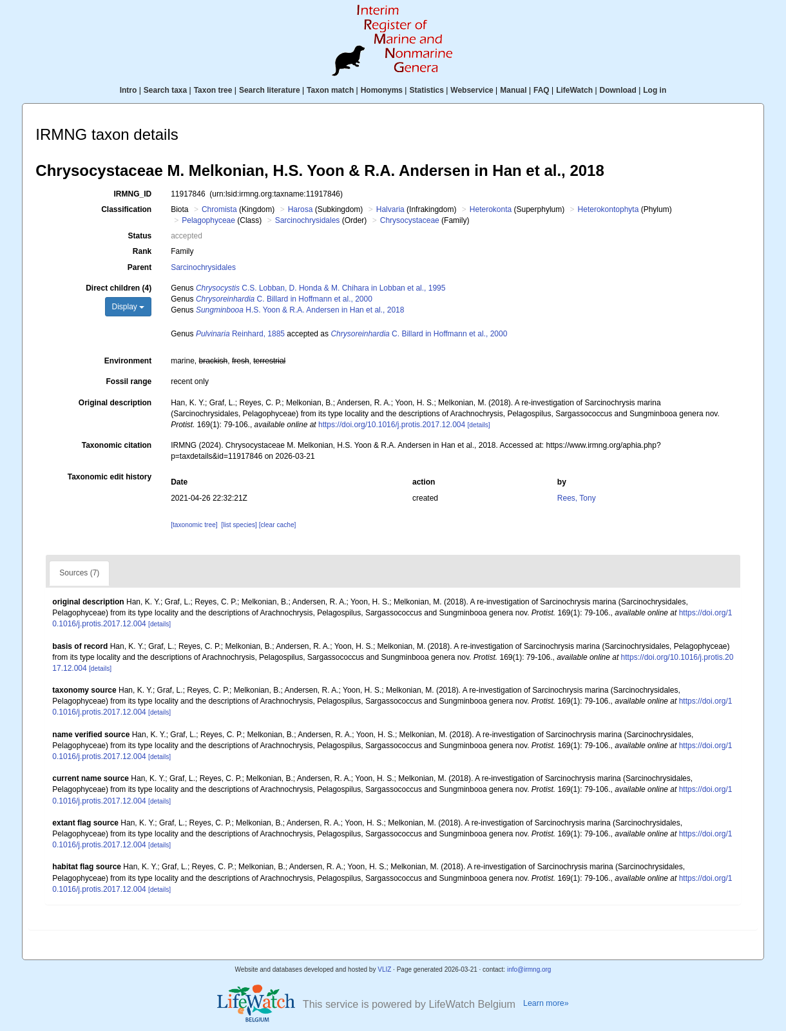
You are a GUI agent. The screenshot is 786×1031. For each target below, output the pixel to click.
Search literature (269, 90)
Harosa (300, 209)
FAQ (541, 90)
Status (140, 235)
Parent (139, 267)
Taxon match (330, 90)
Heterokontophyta (608, 209)
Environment (127, 360)
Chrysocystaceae (409, 220)
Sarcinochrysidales (307, 220)
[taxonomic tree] (194, 524)
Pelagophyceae (208, 220)
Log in (654, 90)
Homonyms (382, 90)
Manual (513, 90)
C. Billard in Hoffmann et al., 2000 (284, 299)
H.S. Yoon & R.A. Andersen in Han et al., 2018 (300, 309)
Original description (115, 402)
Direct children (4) (118, 288)
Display (128, 306)
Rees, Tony (576, 498)
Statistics (426, 90)
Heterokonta (491, 209)
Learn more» (546, 1003)
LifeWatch (574, 90)
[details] (479, 425)
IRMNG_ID (133, 193)
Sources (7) (79, 572)
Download (618, 90)
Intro (128, 90)
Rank (142, 251)
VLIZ (384, 969)
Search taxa (165, 90)
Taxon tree (213, 90)
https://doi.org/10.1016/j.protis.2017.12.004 (391, 424)
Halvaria (390, 209)
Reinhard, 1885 (240, 333)
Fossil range (129, 381)
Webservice (472, 90)
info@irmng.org (529, 969)
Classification (126, 209)
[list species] (238, 524)
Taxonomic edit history (109, 476)
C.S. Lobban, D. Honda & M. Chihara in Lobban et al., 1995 (321, 288)
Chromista (219, 209)
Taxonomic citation (116, 445)
